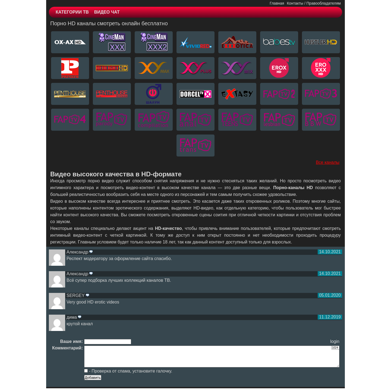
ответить (91, 252)
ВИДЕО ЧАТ (107, 12)
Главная (277, 3)
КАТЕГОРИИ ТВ (72, 12)
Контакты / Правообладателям (314, 3)
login (334, 341)
